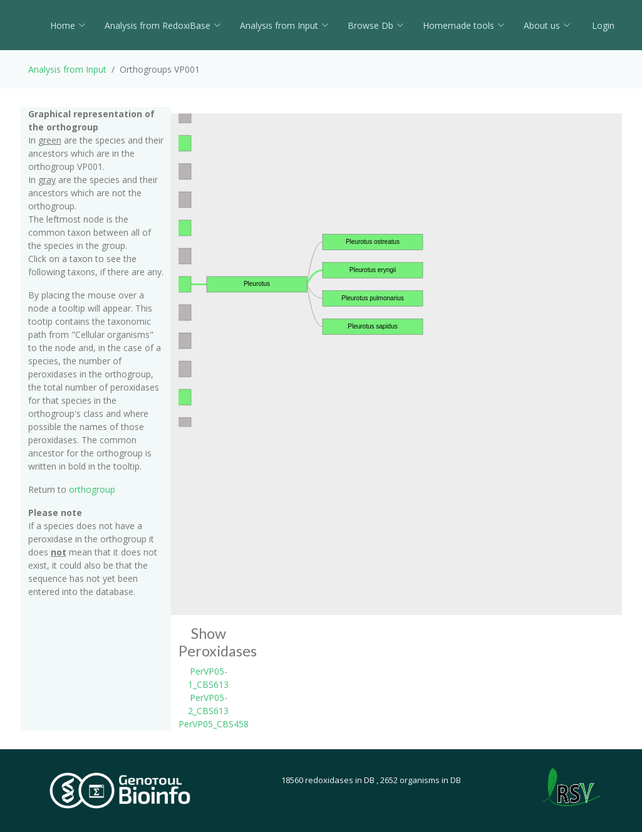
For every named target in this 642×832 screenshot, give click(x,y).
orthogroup (92, 489)
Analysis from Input (284, 25)
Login (601, 25)
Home (68, 25)
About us (547, 25)
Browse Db (376, 25)
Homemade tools (464, 25)
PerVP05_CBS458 (214, 724)
